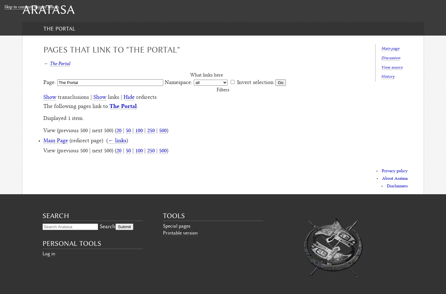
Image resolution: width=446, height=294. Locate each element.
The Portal (59, 28)
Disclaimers (397, 186)
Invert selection (255, 82)
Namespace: (178, 82)
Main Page (55, 141)
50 (128, 130)
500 (163, 130)
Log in (48, 254)
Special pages (176, 226)
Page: (49, 82)
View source (392, 67)
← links (117, 141)
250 (151, 130)
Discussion (390, 57)
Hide (129, 97)
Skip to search (46, 7)
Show (49, 97)
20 (118, 130)
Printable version (180, 233)
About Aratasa (395, 179)
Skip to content (18, 7)
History (388, 76)
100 (139, 130)
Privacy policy (395, 171)
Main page (390, 48)
